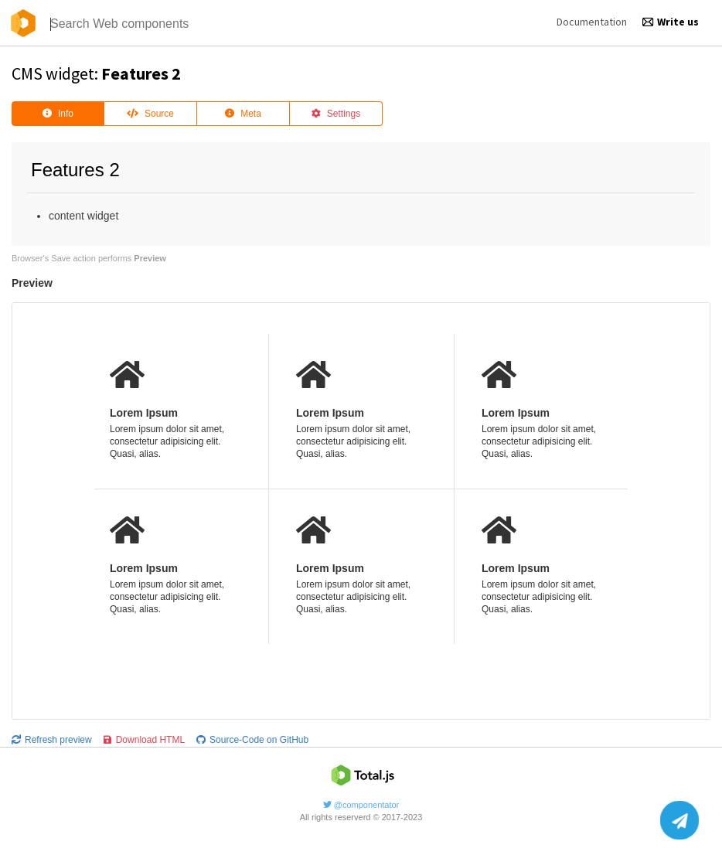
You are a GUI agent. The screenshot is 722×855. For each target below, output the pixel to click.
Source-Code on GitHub (252, 739)
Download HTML (144, 739)
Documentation (592, 22)
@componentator (361, 804)
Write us (670, 22)
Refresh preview (52, 739)
